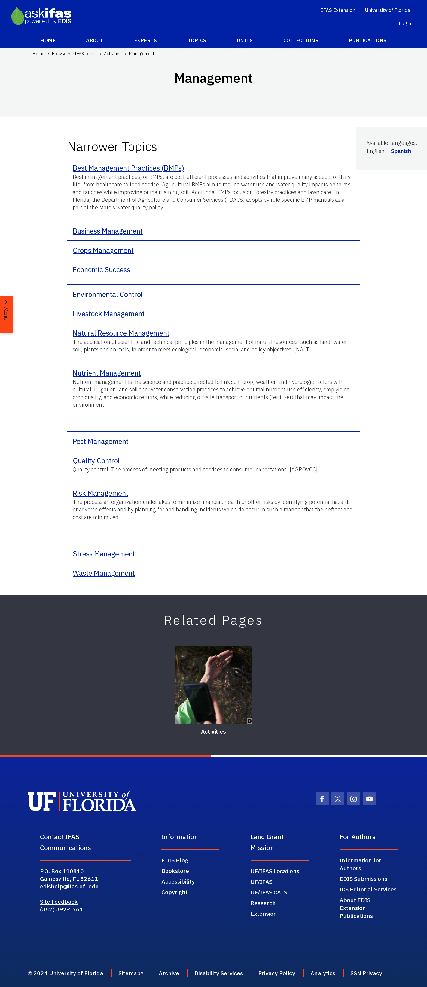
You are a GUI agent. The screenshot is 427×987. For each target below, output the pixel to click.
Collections (301, 40)
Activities (112, 53)
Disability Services (218, 973)
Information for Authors (360, 864)
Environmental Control (108, 294)
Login (405, 23)
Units (245, 40)
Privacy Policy (276, 973)
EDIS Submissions (363, 878)
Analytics (322, 973)
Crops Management (103, 250)
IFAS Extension (338, 10)
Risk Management (100, 493)
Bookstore (175, 871)
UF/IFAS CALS (269, 892)
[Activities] (213, 685)
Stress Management (104, 553)
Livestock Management (109, 313)
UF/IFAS (261, 881)
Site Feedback (59, 901)
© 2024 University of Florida (65, 973)
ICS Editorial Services (368, 889)
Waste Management (104, 573)
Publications (367, 40)
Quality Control (96, 460)
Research (263, 903)
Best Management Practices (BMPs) (128, 168)
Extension (264, 913)
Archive (169, 973)
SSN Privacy (366, 973)
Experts (145, 40)
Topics (197, 40)
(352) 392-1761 (61, 909)
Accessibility (178, 881)
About (94, 40)
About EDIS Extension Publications (356, 907)
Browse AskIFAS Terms (74, 53)
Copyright (174, 892)
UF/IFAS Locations (275, 871)
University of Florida (387, 10)
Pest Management (101, 441)
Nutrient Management (107, 373)
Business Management (108, 230)
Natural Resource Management (121, 333)
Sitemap (129, 973)
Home (48, 40)
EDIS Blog (174, 860)
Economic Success (101, 269)
